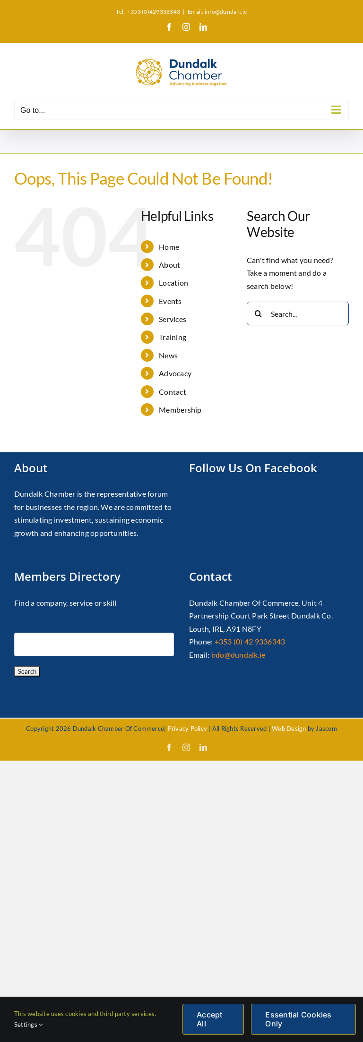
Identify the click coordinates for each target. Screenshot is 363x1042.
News (168, 355)
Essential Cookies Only (298, 1019)
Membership (180, 409)
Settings (28, 1024)
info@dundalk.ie (238, 654)
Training (172, 336)
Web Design (289, 728)
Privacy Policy (187, 728)
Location (173, 282)
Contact (172, 391)
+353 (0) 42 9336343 (250, 641)
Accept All (209, 1019)
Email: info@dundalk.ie (217, 11)
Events (170, 301)
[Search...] (298, 313)
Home (169, 246)
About (169, 264)
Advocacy (175, 373)
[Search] (258, 313)
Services (172, 318)
